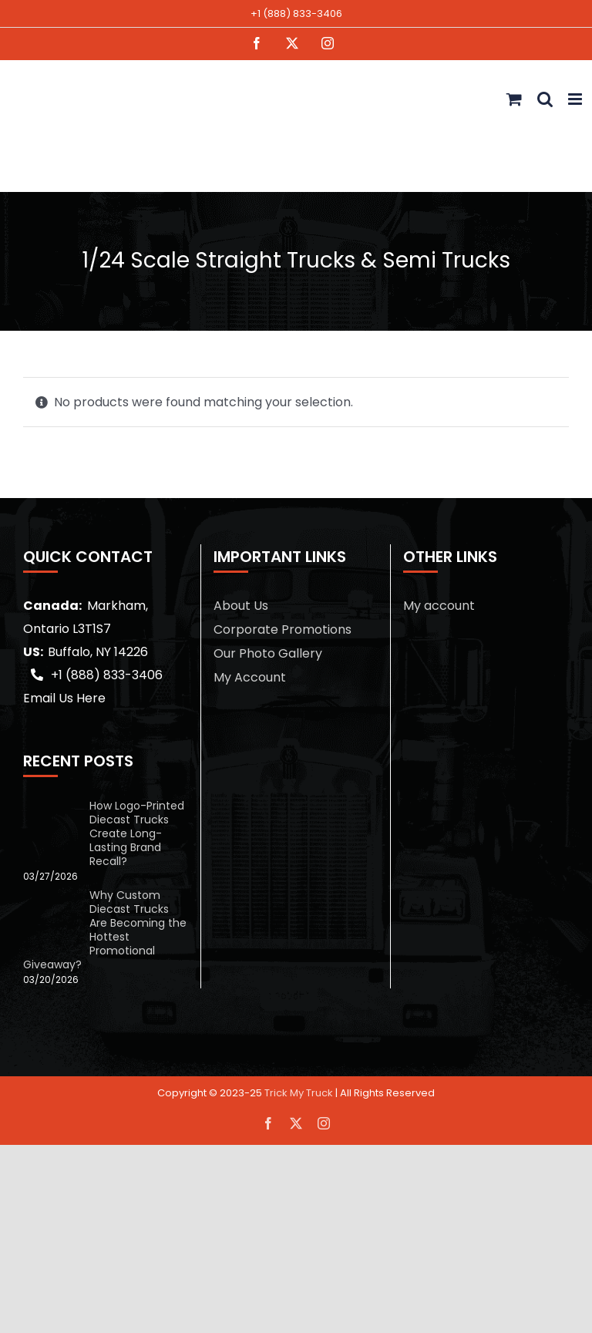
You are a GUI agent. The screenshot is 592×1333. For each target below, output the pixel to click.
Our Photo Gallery (268, 653)
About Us (241, 605)
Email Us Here (64, 698)
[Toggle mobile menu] (576, 99)
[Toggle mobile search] (545, 99)
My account (439, 605)
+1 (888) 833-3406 (296, 13)
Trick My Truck (298, 1093)
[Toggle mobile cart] (514, 99)
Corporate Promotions (283, 629)
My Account (250, 677)
